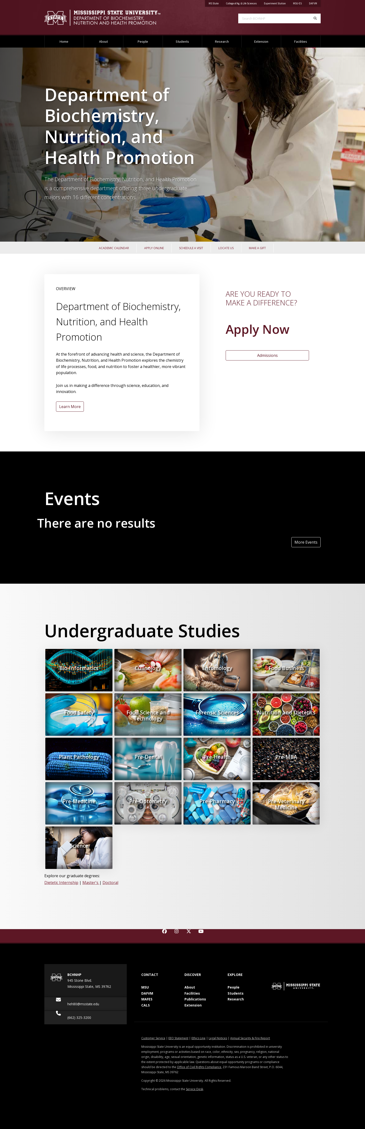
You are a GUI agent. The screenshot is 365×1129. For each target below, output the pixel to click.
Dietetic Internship (61, 882)
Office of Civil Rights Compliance (199, 1067)
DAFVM (313, 3)
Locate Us (226, 248)
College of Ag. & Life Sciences (241, 3)
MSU (145, 987)
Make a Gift (257, 248)
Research (222, 41)
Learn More (70, 406)
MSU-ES (297, 3)
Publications (195, 999)
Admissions (267, 355)
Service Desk (194, 1089)
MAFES (146, 999)
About (103, 41)
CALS (145, 1005)
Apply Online (154, 248)
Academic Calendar (114, 248)
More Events (305, 542)
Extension (261, 41)
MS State (214, 3)
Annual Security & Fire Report (250, 1038)
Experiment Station (275, 3)
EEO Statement (178, 1038)
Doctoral (110, 882)
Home (64, 41)
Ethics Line (198, 1038)
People (143, 41)
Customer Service (153, 1038)
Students (182, 41)
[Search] (315, 18)
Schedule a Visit (191, 248)
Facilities (300, 41)
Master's (90, 882)
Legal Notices (218, 1038)
